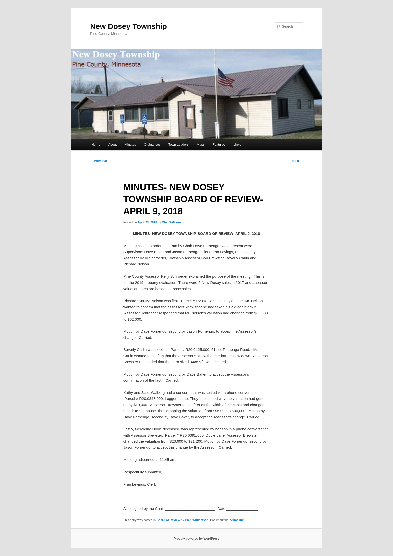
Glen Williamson (173, 222)
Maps (201, 144)
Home (95, 144)
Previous (98, 161)
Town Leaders (178, 144)
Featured (219, 144)
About (112, 144)
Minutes (130, 144)
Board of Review (168, 520)
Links (237, 144)
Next (297, 161)
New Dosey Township (128, 26)
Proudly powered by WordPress (196, 538)
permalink (236, 520)
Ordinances (152, 144)
